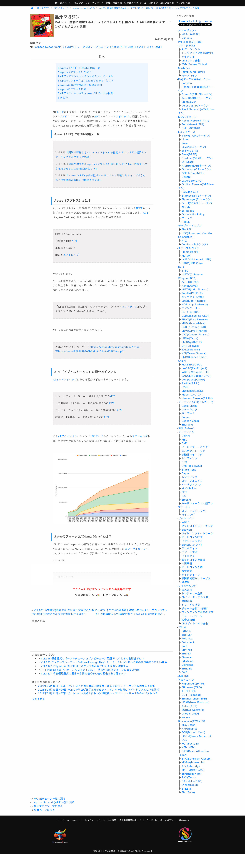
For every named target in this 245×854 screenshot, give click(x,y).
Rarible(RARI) (190, 383)
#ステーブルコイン (97, 46)
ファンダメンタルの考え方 (197, 612)
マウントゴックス (192, 540)
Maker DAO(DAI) (192, 394)
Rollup (186, 221)
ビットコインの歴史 (193, 559)
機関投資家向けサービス (196, 578)
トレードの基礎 (191, 604)
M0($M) (186, 255)
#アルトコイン (145, 46)
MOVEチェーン (61, 8)
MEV (185, 439)
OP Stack (188, 161)
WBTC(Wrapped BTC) (195, 372)
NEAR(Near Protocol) (196, 702)
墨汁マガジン (43, 8)
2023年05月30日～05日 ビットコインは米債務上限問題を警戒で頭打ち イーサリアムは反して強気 (96, 685)
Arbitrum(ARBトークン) (196, 165)
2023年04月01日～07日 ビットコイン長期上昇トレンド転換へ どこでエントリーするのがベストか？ (98, 693)
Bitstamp (187, 661)
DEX (184, 462)
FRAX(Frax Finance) (195, 319)
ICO (184, 495)
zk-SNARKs (189, 488)
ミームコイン (190, 75)
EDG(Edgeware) (192, 773)
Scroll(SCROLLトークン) (197, 203)
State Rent (189, 469)
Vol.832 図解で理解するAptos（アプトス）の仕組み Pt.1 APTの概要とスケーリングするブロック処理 (149, 8)
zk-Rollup (188, 210)
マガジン (78, 2)
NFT (60, 112)
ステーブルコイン (135, 549)
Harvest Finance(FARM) (197, 398)
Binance (187, 657)
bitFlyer (187, 634)
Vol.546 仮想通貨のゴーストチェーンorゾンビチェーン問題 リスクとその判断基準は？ (92, 658)
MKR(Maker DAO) (193, 769)
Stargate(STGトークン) (196, 195)
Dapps (186, 473)
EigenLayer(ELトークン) (197, 199)
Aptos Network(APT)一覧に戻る (54, 802)
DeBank (186, 176)
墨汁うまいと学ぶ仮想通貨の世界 (114, 851)
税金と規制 (188, 619)
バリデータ (96, 436)
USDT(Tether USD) (194, 327)
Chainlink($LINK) (192, 390)
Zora (185, 143)
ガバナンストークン (193, 450)
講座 (108, 2)
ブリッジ (187, 218)
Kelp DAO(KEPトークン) (197, 98)
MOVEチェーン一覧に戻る (49, 798)
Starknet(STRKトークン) (197, 158)
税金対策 (187, 571)
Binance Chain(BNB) (194, 698)
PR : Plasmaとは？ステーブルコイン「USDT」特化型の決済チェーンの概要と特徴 (90, 669)
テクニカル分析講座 (106, 820)
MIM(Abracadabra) (194, 323)
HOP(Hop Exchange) (195, 304)
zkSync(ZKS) (190, 150)
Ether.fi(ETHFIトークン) (197, 94)
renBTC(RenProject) (194, 368)
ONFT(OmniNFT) (193, 173)
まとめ (63, 97)
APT (63, 116)
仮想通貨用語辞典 (128, 820)
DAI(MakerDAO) (192, 781)
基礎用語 (183, 676)
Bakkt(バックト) (192, 544)
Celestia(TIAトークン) (196, 105)
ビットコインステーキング (197, 525)
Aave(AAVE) (190, 285)
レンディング (190, 458)
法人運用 (187, 589)
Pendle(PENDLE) (192, 293)
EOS (184, 739)
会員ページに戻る (44, 809)
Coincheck (188, 642)
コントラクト (129, 307)
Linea (185, 139)
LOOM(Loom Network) (196, 736)
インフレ (71, 436)
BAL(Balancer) (191, 349)
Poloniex (187, 638)
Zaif (184, 646)
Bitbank (187, 631)
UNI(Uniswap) (190, 345)
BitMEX (186, 653)
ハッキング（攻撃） (193, 297)
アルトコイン (186, 679)
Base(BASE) (189, 154)
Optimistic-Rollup (193, 214)
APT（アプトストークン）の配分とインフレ (85, 76)
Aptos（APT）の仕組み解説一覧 (79, 68)
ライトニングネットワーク (197, 533)
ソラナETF (188, 56)
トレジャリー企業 (192, 593)
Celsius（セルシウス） (195, 244)
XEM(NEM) (189, 747)
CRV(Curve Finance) (194, 330)
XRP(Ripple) (189, 728)
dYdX (185, 387)
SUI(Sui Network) (193, 709)
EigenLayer (189, 101)
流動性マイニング (192, 454)
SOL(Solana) (186, 428)
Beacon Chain (190, 420)
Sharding (187, 424)
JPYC (185, 270)
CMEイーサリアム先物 (195, 597)
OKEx (185, 672)
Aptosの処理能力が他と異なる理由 (80, 85)
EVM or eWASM (192, 465)
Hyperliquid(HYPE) (194, 683)
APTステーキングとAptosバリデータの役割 (85, 93)
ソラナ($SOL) (186, 45)
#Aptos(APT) (118, 46)
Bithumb (187, 668)
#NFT (159, 46)
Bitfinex (187, 649)
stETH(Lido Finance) (195, 289)
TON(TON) (189, 691)
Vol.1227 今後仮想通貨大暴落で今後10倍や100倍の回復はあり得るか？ (83, 673)
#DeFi (132, 46)
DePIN (186, 435)
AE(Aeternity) (191, 766)
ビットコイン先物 (192, 567)
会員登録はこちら (87, 595)
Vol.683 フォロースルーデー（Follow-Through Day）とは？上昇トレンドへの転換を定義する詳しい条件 (104, 662)
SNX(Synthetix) (192, 342)
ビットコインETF (192, 537)
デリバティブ (190, 548)
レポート (94, 2)
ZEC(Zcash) (189, 724)
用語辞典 (117, 2)
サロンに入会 (183, 2)
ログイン (153, 2)
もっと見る (38, 698)
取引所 (182, 627)
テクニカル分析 (187, 586)
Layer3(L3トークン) (194, 146)
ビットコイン (186, 518)
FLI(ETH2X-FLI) (192, 364)
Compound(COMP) (193, 379)
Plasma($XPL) (191, 251)
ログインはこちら (115, 595)
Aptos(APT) (189, 706)
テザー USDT (190, 552)
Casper (186, 417)
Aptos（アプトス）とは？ (75, 72)
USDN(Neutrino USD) (195, 315)
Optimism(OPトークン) (196, 169)
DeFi (181, 267)
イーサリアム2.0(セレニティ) (195, 402)
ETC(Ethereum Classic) (197, 758)
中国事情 (187, 563)
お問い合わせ (167, 2)
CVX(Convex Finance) (195, 334)
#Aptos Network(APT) (49, 46)
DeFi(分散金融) (191, 128)
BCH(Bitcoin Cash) (193, 732)
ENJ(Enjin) (188, 792)
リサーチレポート (148, 820)
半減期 (186, 582)
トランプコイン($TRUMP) (197, 53)
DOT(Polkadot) (191, 694)
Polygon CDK (190, 191)
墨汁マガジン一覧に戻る (48, 806)
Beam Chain (189, 405)
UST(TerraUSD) (192, 312)
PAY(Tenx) (189, 777)
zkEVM (186, 206)
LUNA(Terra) (190, 338)
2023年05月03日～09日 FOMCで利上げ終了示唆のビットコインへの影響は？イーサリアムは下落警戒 (98, 689)
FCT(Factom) (190, 743)
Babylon (187, 83)
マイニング (188, 514)
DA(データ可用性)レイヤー (194, 79)
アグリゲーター (191, 308)
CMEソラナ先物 (191, 60)
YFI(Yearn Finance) (194, 353)
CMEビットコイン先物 (195, 623)
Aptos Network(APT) (84, 8)
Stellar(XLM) (190, 784)
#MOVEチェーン (75, 46)
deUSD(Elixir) (190, 282)
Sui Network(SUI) (193, 124)
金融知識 (187, 601)
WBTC (185, 522)
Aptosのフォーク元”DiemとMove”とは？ (86, 80)
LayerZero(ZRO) (192, 180)
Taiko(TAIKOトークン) (196, 135)
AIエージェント (187, 30)
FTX (184, 240)
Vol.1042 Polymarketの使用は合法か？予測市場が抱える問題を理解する (84, 666)
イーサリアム (186, 432)
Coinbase (187, 664)
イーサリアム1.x (191, 484)
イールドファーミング (195, 447)
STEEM (186, 788)
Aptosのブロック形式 (72, 89)
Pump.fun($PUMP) (193, 71)
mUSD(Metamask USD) (196, 259)
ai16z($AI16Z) (191, 34)
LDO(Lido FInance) (194, 300)
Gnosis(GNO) (190, 713)
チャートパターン (192, 616)
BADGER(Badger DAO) (196, 375)
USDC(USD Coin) (192, 263)
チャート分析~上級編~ (195, 608)
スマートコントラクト (195, 510)
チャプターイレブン (190, 225)
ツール (135, 2)
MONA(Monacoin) (193, 762)
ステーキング (140, 436)
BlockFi (186, 229)
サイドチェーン (191, 574)
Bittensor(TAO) (192, 687)
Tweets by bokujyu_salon (195, 21)
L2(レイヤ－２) (187, 131)
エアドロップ (121, 116)
